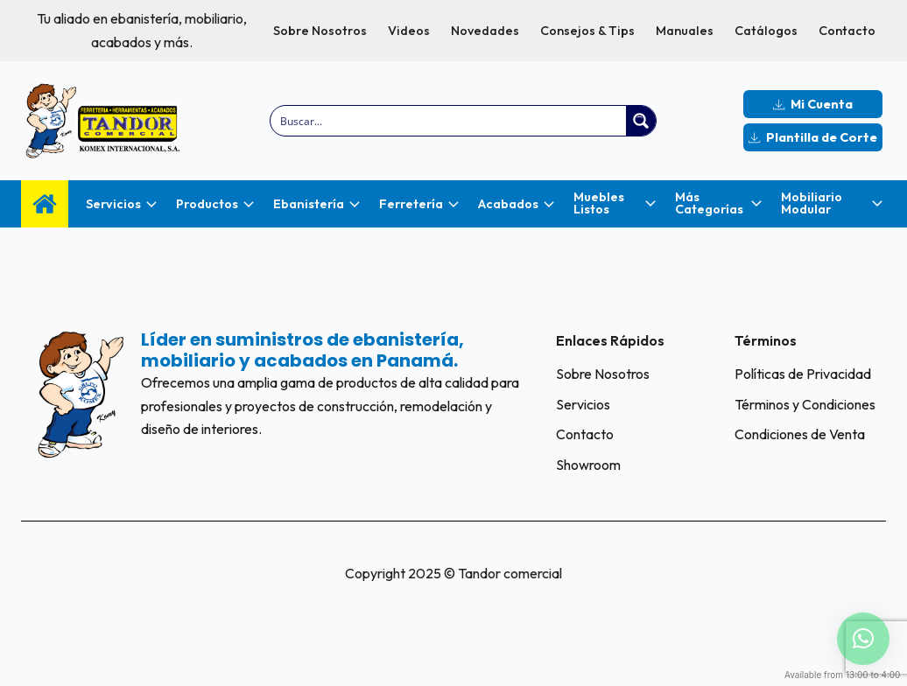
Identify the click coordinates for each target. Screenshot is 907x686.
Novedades (485, 30)
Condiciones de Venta (800, 434)
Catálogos (766, 30)
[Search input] (449, 120)
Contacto (847, 30)
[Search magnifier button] (641, 121)
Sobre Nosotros (320, 30)
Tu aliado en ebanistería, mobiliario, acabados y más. (142, 30)
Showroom (588, 464)
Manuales (685, 30)
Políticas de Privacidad (803, 373)
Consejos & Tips (587, 30)
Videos (409, 30)
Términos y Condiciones (805, 404)
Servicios (583, 404)
